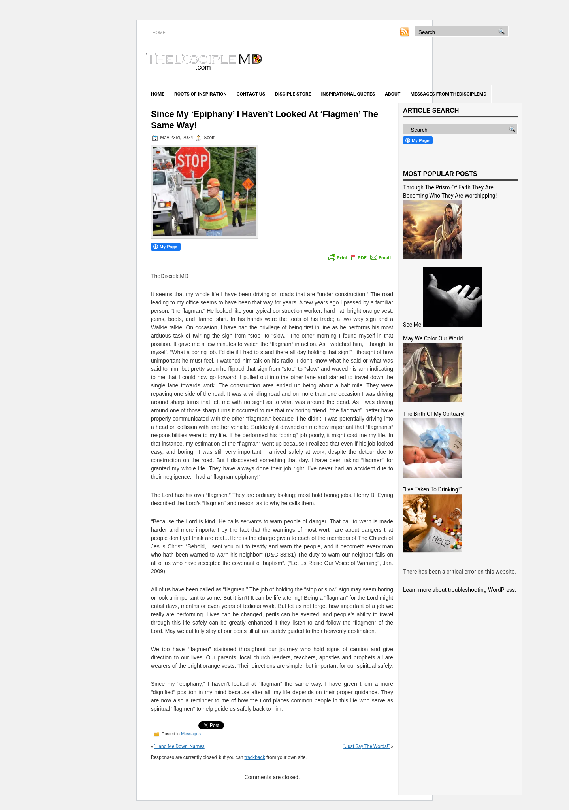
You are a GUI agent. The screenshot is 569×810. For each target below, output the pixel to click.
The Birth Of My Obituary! (434, 414)
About (392, 94)
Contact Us (251, 94)
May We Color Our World (433, 338)
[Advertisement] (429, 62)
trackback (255, 757)
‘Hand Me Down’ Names (179, 746)
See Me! (413, 324)
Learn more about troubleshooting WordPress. (459, 590)
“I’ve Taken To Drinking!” (432, 489)
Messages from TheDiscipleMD (448, 94)
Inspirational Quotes (348, 94)
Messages (191, 733)
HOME (159, 32)
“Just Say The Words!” (366, 746)
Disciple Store (293, 94)
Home (157, 94)
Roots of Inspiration (200, 94)
